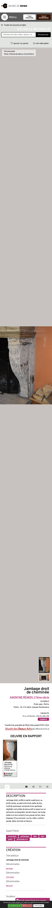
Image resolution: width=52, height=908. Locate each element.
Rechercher (43, 35)
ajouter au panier (19, 43)
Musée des (18, 729)
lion (42, 836)
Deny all (28, 906)
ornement (12, 836)
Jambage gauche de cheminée (8, 764)
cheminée (10, 877)
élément (9, 886)
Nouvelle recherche (34, 29)
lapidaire (43, 719)
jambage (9, 868)
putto (10, 839)
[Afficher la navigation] (4, 17)
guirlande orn (22, 839)
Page (29, 17)
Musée (44, 17)
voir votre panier (41, 43)
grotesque (25, 836)
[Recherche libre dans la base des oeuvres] (18, 34)
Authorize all (15, 906)
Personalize (38, 906)
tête (35, 836)
